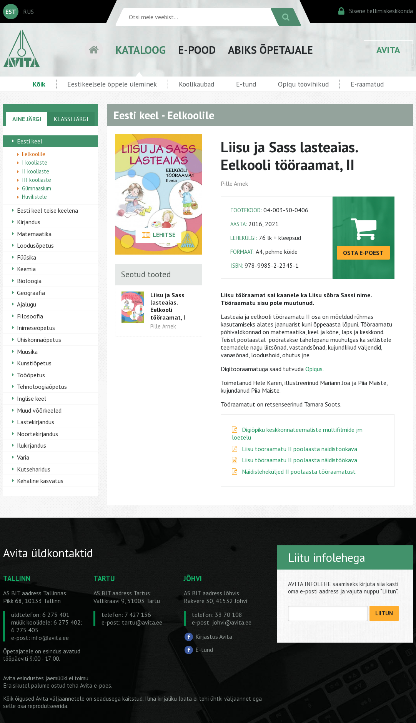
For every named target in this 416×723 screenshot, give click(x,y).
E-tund (246, 84)
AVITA (388, 50)
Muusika (27, 351)
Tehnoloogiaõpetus (42, 386)
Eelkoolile (33, 154)
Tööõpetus (31, 375)
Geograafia (31, 293)
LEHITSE (158, 235)
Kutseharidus (33, 469)
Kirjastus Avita (213, 636)
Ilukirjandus (31, 445)
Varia (23, 457)
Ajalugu (26, 304)
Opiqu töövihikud (303, 84)
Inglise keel (31, 398)
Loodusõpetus (35, 245)
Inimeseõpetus (36, 328)
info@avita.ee (50, 637)
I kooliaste (34, 162)
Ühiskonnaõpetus (39, 339)
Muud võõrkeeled (39, 410)
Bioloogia (29, 281)
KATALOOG (140, 50)
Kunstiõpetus (34, 363)
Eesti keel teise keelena (47, 210)
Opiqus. (314, 369)
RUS (28, 11)
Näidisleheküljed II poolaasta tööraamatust (299, 471)
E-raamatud (367, 84)
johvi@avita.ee (231, 622)
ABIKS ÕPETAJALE (270, 50)
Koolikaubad (196, 84)
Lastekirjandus (35, 422)
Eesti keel (29, 141)
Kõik (39, 84)
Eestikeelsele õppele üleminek (112, 84)
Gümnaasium (36, 188)
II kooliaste (35, 171)
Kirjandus (28, 222)
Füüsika (26, 257)
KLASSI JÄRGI (70, 119)
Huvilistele (34, 196)
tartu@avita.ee (142, 622)
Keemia (26, 269)
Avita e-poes (95, 685)
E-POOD (197, 50)
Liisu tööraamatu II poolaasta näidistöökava (299, 449)
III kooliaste (36, 179)
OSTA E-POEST (363, 253)
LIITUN (384, 613)
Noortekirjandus (37, 434)
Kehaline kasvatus (40, 481)
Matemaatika (34, 234)
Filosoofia (30, 316)
